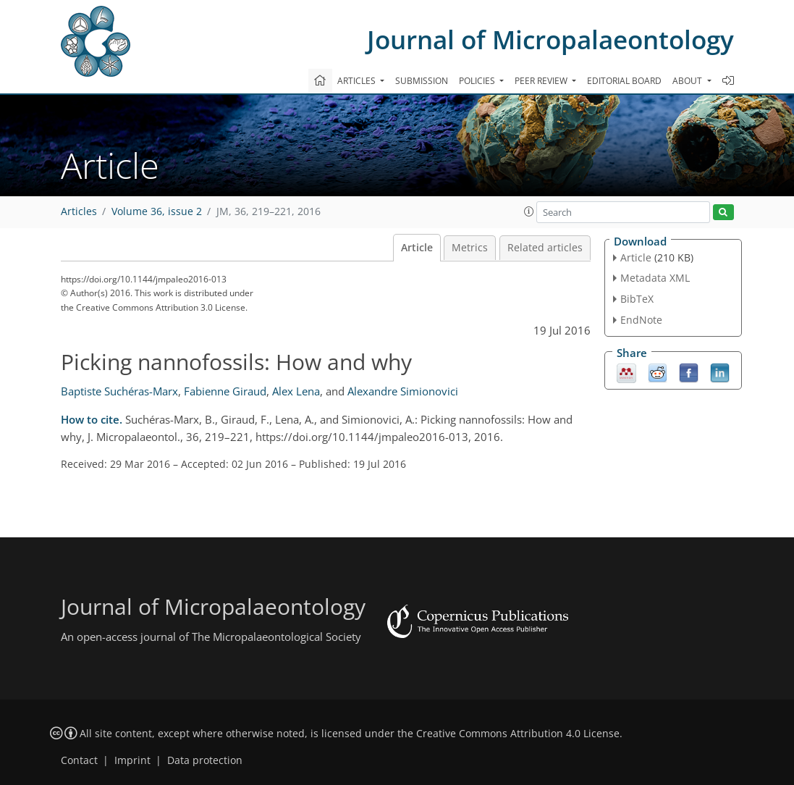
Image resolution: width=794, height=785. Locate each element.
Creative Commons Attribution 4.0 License (518, 733)
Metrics (470, 247)
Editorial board (624, 81)
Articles (79, 211)
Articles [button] (357, 81)
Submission (421, 81)
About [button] (688, 81)
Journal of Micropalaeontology (550, 39)
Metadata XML (655, 278)
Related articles (545, 247)
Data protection (204, 760)
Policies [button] (478, 81)
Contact (79, 760)
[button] (529, 211)
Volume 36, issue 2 (156, 211)
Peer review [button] (542, 81)
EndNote (641, 320)
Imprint (132, 760)
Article (417, 247)
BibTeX (637, 299)
